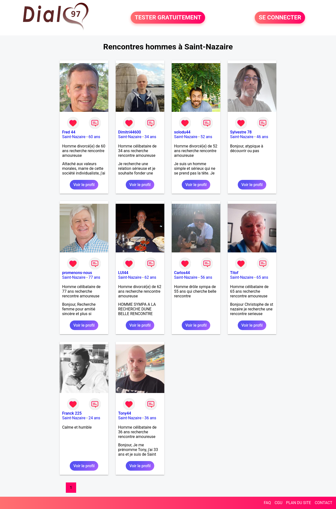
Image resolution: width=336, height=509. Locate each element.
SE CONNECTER (280, 17)
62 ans (150, 277)
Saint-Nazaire (73, 136)
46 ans (262, 136)
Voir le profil (84, 184)
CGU (278, 502)
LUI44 (123, 272)
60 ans (94, 136)
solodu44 (182, 132)
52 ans (206, 136)
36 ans (150, 418)
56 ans (206, 277)
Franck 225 (72, 413)
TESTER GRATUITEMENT (168, 17)
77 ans (94, 277)
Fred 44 (68, 132)
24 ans (94, 418)
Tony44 (124, 413)
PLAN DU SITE (298, 502)
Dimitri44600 (129, 132)
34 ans (150, 136)
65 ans (262, 277)
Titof (234, 272)
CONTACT (323, 502)
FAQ (267, 502)
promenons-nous (77, 272)
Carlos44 (182, 272)
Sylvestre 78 (241, 132)
